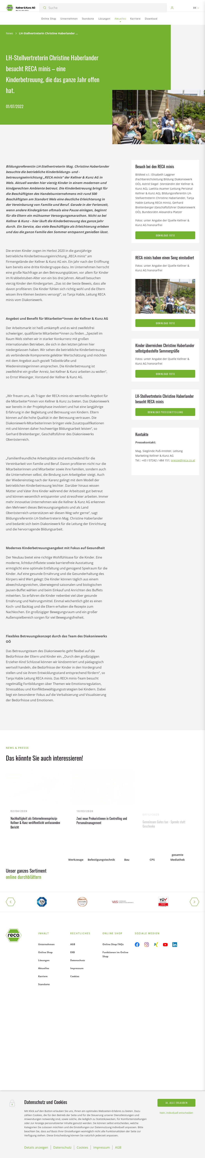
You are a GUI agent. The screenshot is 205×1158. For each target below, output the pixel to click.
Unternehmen (46, 944)
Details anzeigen (36, 1147)
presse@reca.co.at (183, 460)
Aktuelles (43, 968)
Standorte (44, 984)
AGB (72, 944)
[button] (14, 902)
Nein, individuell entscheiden (176, 1112)
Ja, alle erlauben (176, 1102)
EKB (72, 952)
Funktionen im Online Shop (115, 954)
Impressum (77, 968)
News (9, 33)
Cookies (74, 976)
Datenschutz (77, 960)
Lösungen (43, 960)
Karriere (43, 976)
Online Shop (45, 952)
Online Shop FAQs (113, 944)
